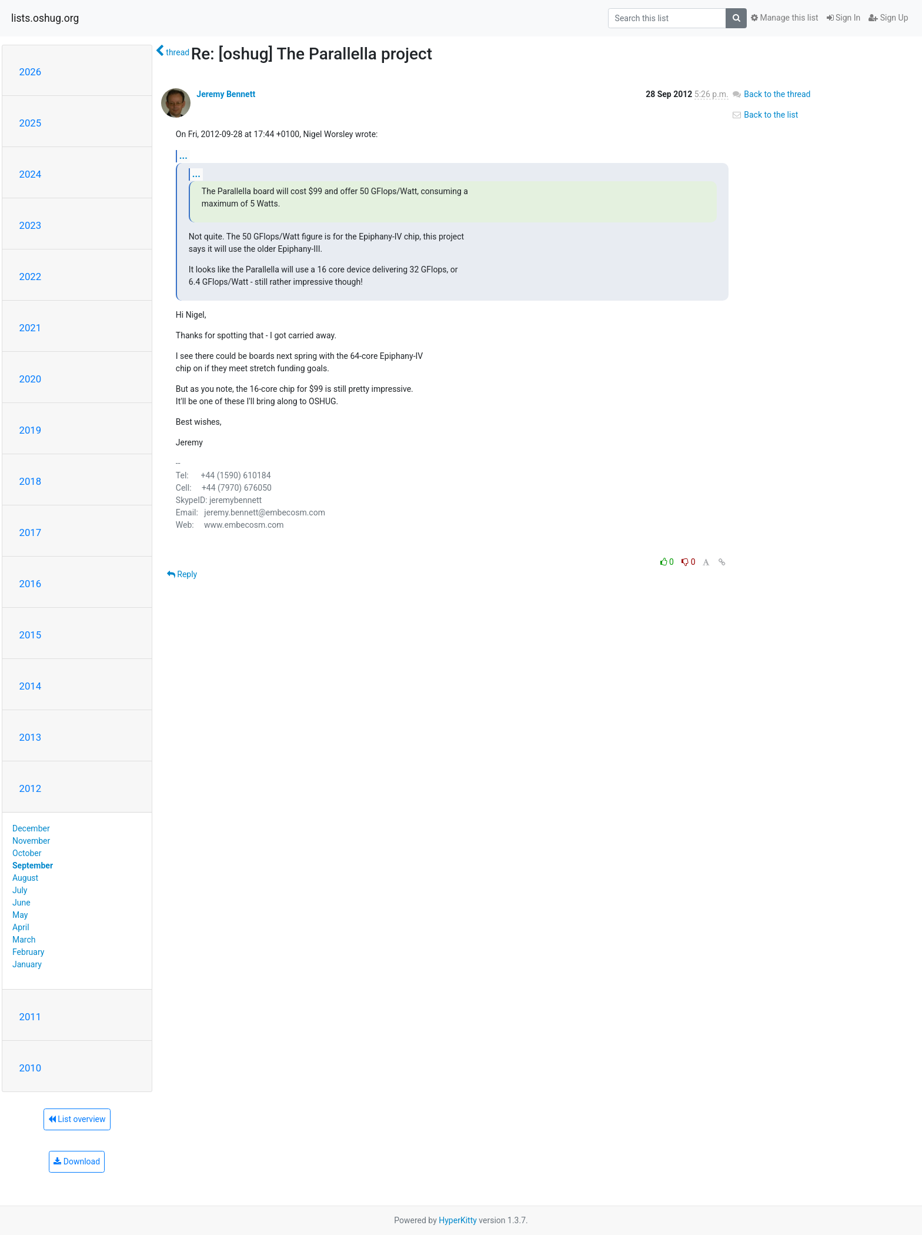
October (26, 853)
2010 (30, 1068)
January (27, 964)
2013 (30, 737)
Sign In (844, 17)
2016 (30, 584)
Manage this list (784, 17)
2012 (30, 788)
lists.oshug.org (45, 18)
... (183, 155)
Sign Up (888, 17)
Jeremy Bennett (225, 94)
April (20, 927)
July (19, 890)
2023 (30, 225)
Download (77, 1161)
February (28, 952)
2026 (30, 72)
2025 (30, 123)
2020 (30, 379)
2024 (30, 174)
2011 (30, 1017)
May (20, 915)
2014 (30, 686)
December (31, 828)
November (31, 840)
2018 (30, 481)
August (25, 878)
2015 (30, 635)
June (21, 902)
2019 (30, 430)
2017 (30, 532)
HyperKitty (458, 1220)
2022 (30, 276)
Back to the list (764, 114)
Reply (182, 574)
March (24, 939)
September (32, 865)
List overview (77, 1119)
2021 (30, 328)
